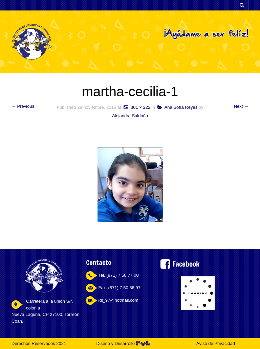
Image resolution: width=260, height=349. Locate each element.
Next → (241, 106)
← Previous (23, 106)
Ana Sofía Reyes (177, 107)
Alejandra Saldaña (130, 115)
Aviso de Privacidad (215, 343)
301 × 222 (136, 107)
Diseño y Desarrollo (123, 343)
